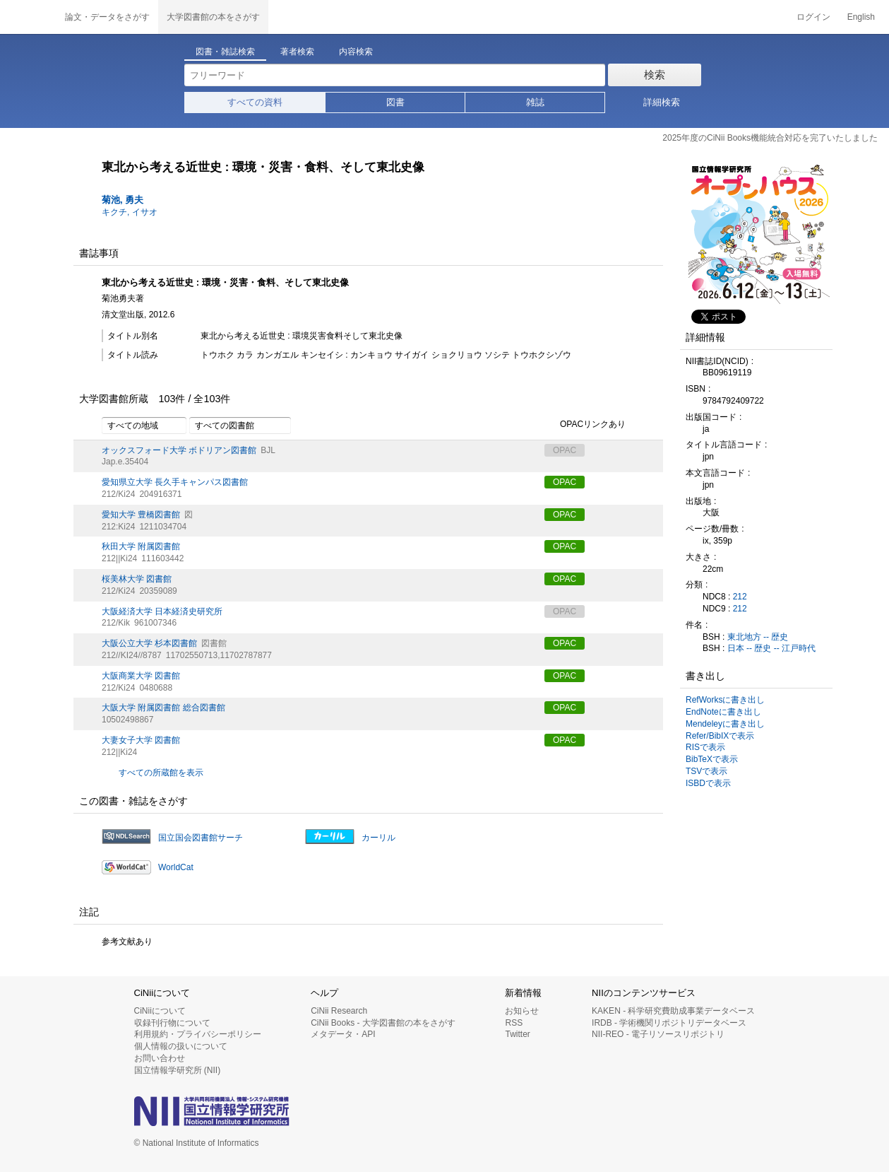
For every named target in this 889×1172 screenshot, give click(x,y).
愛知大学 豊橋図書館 (141, 515)
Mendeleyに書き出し (725, 724)
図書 (395, 102)
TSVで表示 (706, 771)
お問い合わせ (159, 1058)
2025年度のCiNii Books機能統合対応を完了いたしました (770, 138)
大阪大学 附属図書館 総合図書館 (163, 708)
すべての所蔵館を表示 (161, 773)
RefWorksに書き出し (725, 700)
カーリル (378, 838)
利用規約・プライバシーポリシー (197, 1034)
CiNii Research (339, 1011)
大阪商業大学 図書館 (141, 676)
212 (740, 597)
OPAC (564, 482)
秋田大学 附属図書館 (141, 546)
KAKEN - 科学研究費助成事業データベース (673, 1011)
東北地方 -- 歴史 (758, 637)
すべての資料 (254, 102)
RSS (514, 1023)
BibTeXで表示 (712, 759)
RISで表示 (705, 747)
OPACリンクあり (585, 424)
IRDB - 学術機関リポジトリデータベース (669, 1023)
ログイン (813, 17)
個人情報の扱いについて (180, 1046)
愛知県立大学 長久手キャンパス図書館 (175, 482)
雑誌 (535, 102)
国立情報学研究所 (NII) (177, 1070)
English (861, 17)
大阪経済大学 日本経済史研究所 (162, 611)
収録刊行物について (172, 1023)
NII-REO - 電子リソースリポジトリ (658, 1034)
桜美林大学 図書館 (137, 579)
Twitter (517, 1034)
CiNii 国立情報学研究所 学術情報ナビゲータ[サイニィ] (28, 17)
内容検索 (356, 52)
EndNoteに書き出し (723, 712)
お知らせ (522, 1011)
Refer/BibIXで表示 (720, 736)
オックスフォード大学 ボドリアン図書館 (179, 450)
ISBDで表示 (708, 783)
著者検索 (297, 52)
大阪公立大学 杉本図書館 (149, 643)
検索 (654, 75)
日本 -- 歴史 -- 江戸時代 (771, 648)
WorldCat (175, 867)
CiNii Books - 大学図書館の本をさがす (383, 1023)
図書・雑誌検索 (225, 52)
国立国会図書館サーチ (200, 838)
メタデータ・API (343, 1034)
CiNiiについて (160, 1011)
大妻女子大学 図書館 (141, 740)
